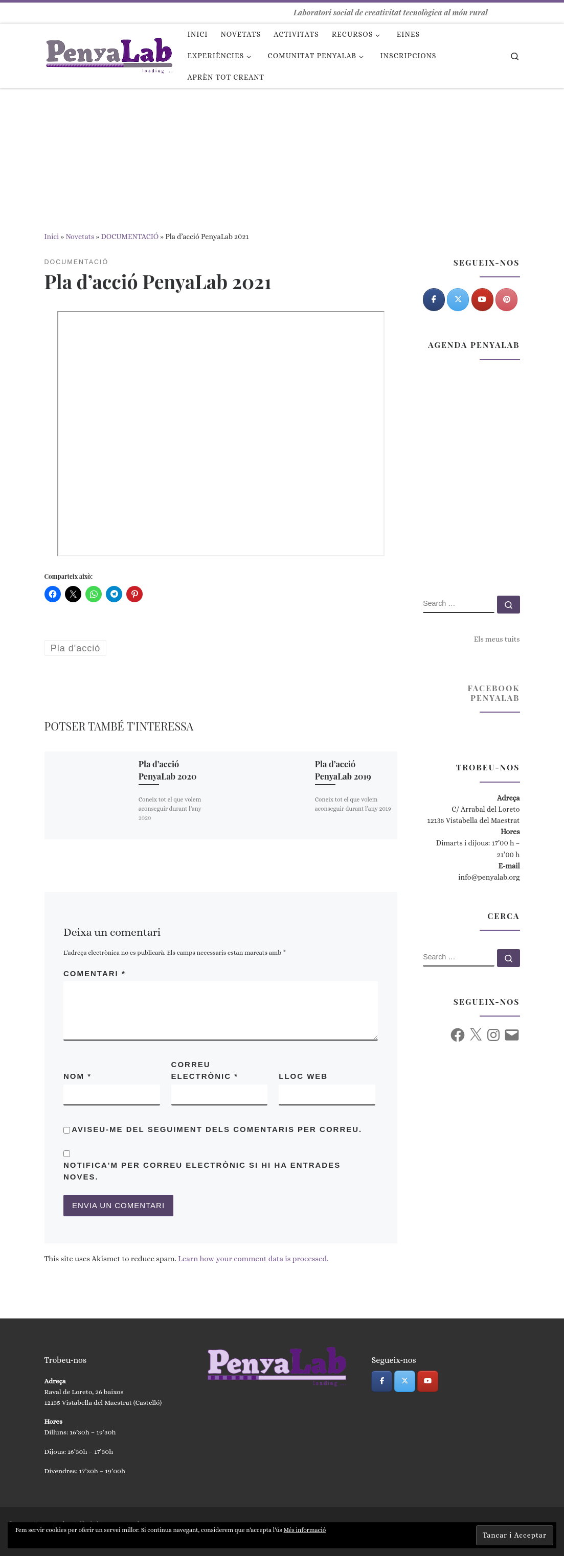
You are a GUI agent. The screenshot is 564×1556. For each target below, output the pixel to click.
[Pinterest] (506, 299)
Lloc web (303, 1076)
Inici (51, 236)
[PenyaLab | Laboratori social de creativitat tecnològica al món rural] (108, 52)
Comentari (94, 973)
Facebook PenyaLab (493, 692)
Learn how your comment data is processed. (253, 1258)
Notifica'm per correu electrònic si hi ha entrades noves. (202, 1171)
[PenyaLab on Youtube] (482, 299)
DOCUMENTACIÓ (130, 236)
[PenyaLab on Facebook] (434, 299)
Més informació (305, 1530)
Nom (77, 1076)
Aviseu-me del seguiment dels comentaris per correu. (217, 1129)
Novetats (79, 236)
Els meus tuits (497, 639)
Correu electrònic (205, 1070)
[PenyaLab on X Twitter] (458, 299)
